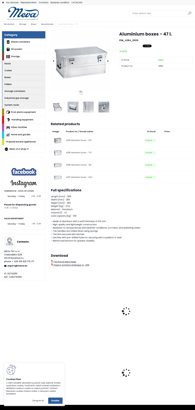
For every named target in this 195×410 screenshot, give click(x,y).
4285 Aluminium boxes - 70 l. (79, 152)
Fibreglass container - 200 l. (67, 317)
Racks (7, 63)
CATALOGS (77, 2)
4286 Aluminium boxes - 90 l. (79, 165)
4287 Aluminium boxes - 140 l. (79, 177)
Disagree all (38, 400)
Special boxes (47, 24)
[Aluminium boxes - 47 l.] (80, 61)
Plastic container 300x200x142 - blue (99, 378)
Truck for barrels (133, 379)
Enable (55, 400)
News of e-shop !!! (16, 149)
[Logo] (20, 13)
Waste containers (18, 42)
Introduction (9, 24)
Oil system (14, 49)
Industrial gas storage (16, 98)
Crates (8, 70)
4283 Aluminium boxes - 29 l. (79, 140)
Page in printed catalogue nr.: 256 (70, 265)
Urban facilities (16, 127)
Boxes (33, 24)
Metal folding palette (172, 377)
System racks (11, 105)
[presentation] (53, 61)
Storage (22, 24)
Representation (29, 2)
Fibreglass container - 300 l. (103, 311)
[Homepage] (3, 2)
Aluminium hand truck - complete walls (137, 313)
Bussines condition (60, 2)
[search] (189, 14)
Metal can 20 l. (60, 377)
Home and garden (18, 134)
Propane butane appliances (21, 141)
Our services (12, 2)
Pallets (8, 84)
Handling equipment (19, 120)
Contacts (43, 2)
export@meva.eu (17, 265)
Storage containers (14, 91)
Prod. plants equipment (21, 112)
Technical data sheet (63, 261)
